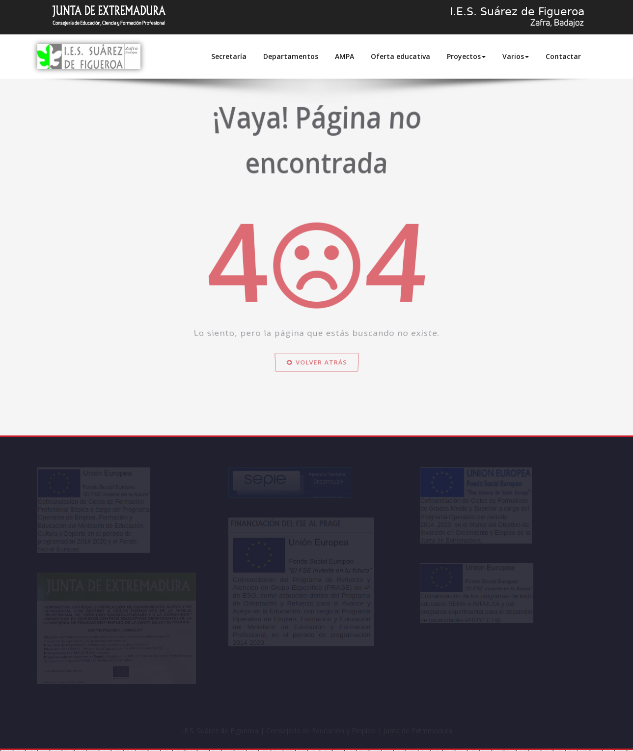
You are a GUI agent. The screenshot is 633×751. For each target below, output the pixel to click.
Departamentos (290, 56)
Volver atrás (317, 397)
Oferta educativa (400, 56)
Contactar (563, 56)
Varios (515, 56)
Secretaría (229, 56)
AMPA (344, 56)
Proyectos (466, 56)
